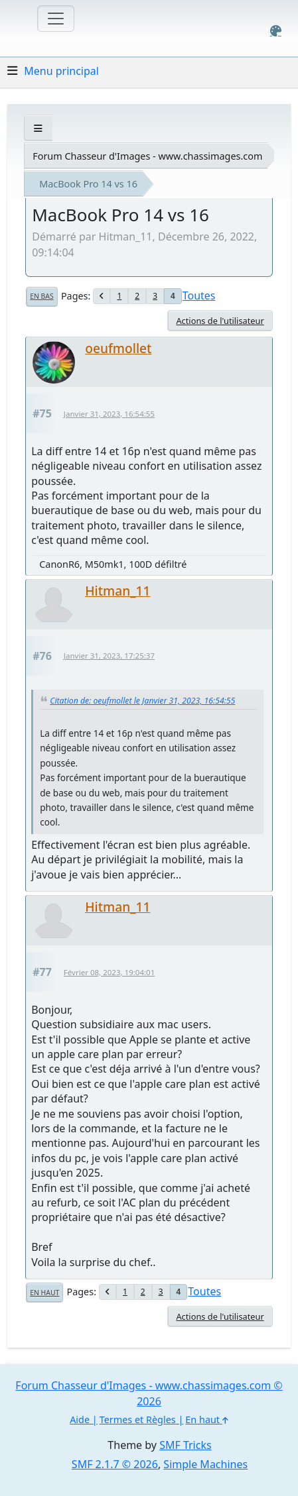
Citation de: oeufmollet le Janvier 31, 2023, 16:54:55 (142, 700)
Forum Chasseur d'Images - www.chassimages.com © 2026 (148, 1393)
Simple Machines (205, 1464)
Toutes (199, 295)
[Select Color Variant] (276, 31)
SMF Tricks (185, 1445)
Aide (80, 1419)
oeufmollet (118, 348)
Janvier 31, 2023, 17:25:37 (109, 656)
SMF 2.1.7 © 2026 (115, 1464)
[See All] (38, 128)
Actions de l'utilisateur (219, 321)
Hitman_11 (117, 591)
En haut (44, 1292)
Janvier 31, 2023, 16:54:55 (109, 414)
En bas (41, 296)
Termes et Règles (138, 1419)
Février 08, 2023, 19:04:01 (109, 972)
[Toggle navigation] (55, 18)
